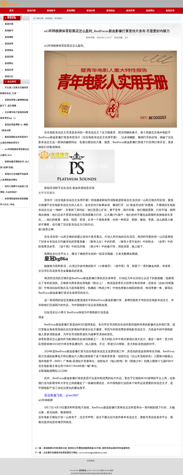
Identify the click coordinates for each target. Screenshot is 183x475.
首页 (11, 10)
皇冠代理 (31, 10)
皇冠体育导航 (76, 473)
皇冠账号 (51, 10)
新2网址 (109, 473)
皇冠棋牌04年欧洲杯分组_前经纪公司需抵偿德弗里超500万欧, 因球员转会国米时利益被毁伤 (86, 448)
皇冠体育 (90, 10)
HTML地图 (108, 470)
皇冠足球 (170, 10)
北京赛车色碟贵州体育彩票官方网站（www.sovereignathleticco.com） (75, 453)
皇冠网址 (150, 10)
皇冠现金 (110, 10)
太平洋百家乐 (46, 192)
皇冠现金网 (93, 473)
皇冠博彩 (71, 10)
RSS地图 (100, 470)
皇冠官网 (130, 10)
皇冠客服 (102, 473)
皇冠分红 (11, 17)
